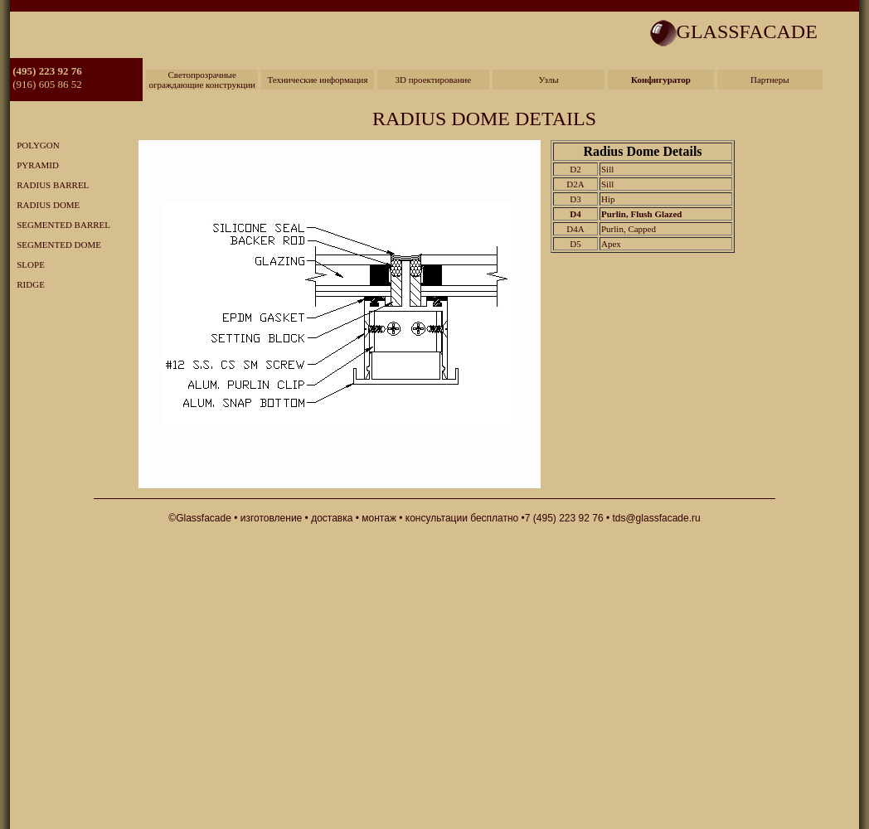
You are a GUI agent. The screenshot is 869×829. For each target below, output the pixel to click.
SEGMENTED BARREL (60, 225)
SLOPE (27, 264)
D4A (575, 229)
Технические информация (317, 80)
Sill (607, 169)
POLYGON (35, 145)
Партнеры (769, 80)
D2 (575, 169)
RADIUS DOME (45, 205)
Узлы (549, 80)
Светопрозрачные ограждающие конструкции (201, 80)
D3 (575, 199)
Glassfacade (203, 518)
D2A (575, 184)
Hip (608, 199)
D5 (575, 244)
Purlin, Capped (628, 229)
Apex (611, 244)
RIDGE (27, 284)
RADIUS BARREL (49, 185)
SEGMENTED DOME (55, 245)
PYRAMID (34, 165)
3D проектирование (433, 80)
